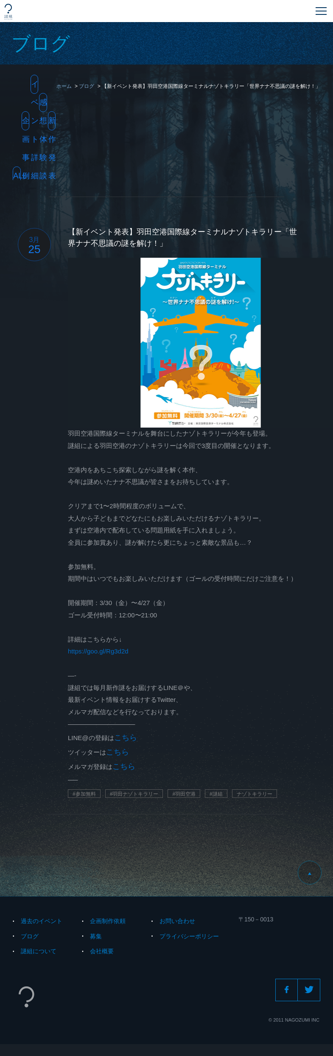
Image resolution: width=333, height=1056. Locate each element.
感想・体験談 (43, 105)
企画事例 (25, 123)
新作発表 (52, 123)
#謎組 (216, 794)
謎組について (38, 951)
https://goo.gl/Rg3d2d (98, 651)
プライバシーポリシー (189, 936)
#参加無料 (84, 794)
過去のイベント (41, 921)
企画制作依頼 (108, 921)
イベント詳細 (34, 87)
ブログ (30, 936)
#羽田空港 (184, 794)
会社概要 (102, 951)
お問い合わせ (177, 921)
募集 (96, 936)
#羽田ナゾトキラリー (134, 794)
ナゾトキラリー (254, 794)
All (16, 176)
